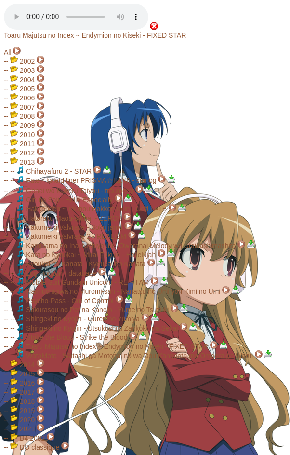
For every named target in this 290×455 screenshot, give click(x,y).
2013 (22, 162)
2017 (22, 392)
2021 (22, 429)
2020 (22, 420)
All (8, 52)
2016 (22, 383)
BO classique (34, 447)
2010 (22, 134)
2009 (22, 125)
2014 (22, 365)
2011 (22, 144)
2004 (22, 79)
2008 (22, 116)
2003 (22, 70)
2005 (22, 89)
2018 (22, 401)
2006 (22, 98)
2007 (22, 107)
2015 (22, 374)
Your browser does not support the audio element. (76, 17)
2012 (22, 153)
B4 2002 (27, 438)
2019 (22, 410)
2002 (22, 61)
